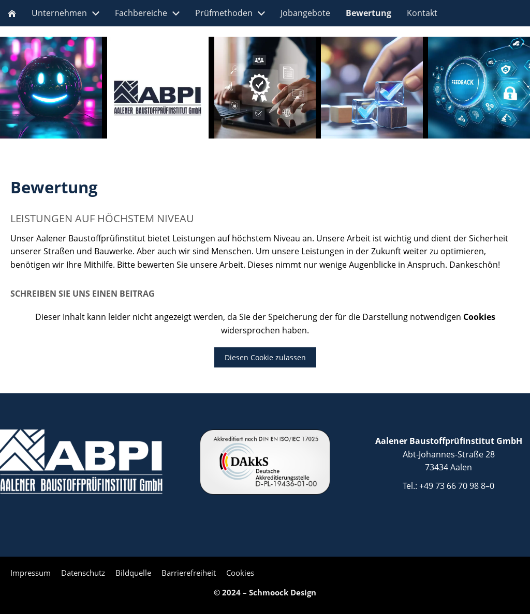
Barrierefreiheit (188, 572)
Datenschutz (83, 572)
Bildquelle (133, 572)
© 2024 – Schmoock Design (265, 592)
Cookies (240, 572)
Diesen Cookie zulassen (265, 357)
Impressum (30, 572)
